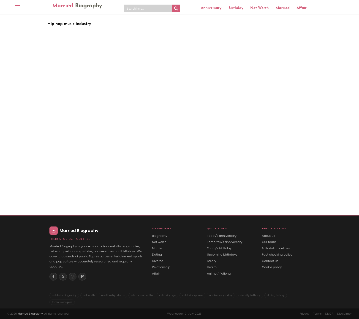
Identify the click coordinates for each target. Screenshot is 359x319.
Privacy (304, 314)
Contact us (270, 261)
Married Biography (30, 314)
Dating (157, 255)
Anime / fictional (219, 274)
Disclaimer (344, 314)
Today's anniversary (222, 236)
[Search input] (149, 8)
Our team (269, 242)
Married (77, 6)
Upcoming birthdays (222, 255)
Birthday (235, 8)
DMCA (329, 314)
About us (268, 236)
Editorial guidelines (276, 248)
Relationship (161, 267)
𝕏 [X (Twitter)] (63, 276)
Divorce (157, 261)
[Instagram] (72, 277)
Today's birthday (219, 248)
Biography (159, 236)
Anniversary (211, 8)
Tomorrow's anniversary (224, 242)
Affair (301, 8)
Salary (211, 261)
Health (212, 267)
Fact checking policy (277, 255)
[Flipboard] (82, 277)
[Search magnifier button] (176, 8)
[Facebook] (53, 277)
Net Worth (259, 8)
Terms (317, 314)
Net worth (159, 242)
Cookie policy (272, 267)
